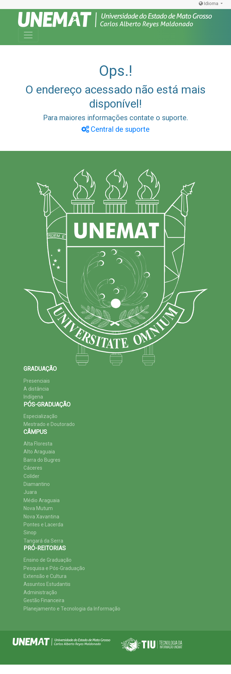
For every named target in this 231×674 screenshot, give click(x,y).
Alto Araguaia (39, 452)
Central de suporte (115, 129)
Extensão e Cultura (45, 576)
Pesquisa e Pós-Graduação (54, 568)
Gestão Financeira (43, 600)
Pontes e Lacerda (43, 524)
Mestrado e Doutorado (49, 424)
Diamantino (36, 484)
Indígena (33, 397)
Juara (30, 492)
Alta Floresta (37, 444)
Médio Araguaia (41, 500)
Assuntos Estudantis (46, 584)
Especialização (40, 416)
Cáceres (32, 468)
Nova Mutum (38, 508)
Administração (40, 592)
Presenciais (36, 381)
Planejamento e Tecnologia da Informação (71, 609)
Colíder (31, 476)
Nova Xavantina (41, 516)
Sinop (30, 532)
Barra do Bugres (41, 460)
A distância (36, 389)
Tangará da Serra (43, 541)
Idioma (209, 3)
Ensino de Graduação (47, 560)
